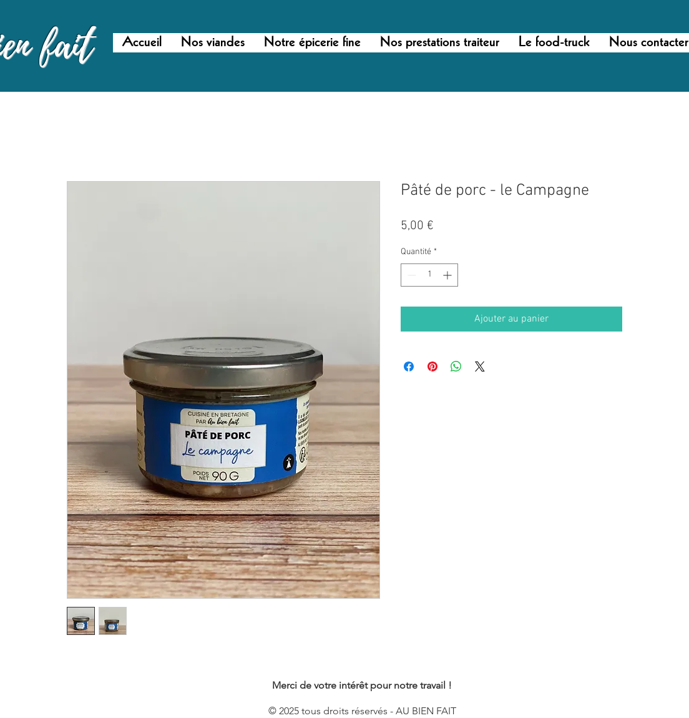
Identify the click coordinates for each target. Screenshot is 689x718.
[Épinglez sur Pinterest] (432, 366)
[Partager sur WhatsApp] (456, 366)
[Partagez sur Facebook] (408, 366)
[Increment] (448, 275)
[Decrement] (410, 275)
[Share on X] (479, 366)
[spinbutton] (429, 275)
